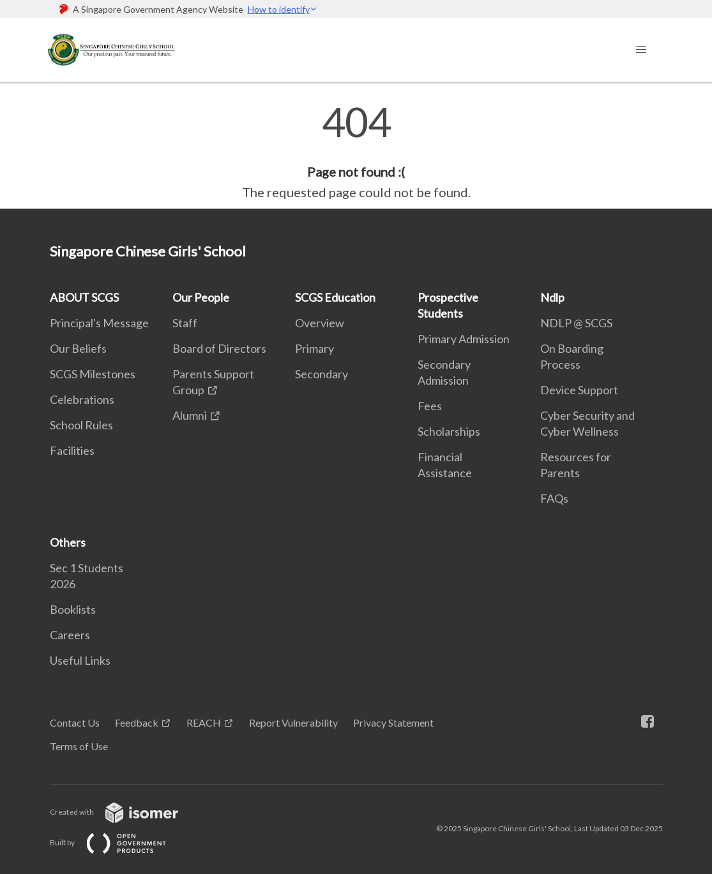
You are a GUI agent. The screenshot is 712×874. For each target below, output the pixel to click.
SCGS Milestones (92, 374)
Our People (200, 297)
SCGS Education (335, 297)
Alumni (189, 415)
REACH (203, 722)
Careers (70, 635)
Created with (124, 812)
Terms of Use (79, 746)
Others (68, 542)
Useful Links (80, 660)
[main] (356, 151)
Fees (430, 406)
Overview (319, 323)
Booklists (73, 609)
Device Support (579, 390)
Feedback (136, 722)
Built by (118, 842)
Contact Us (75, 722)
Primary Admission (464, 339)
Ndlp (552, 297)
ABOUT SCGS (84, 297)
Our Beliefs (78, 348)
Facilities (72, 450)
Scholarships (449, 431)
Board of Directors (219, 348)
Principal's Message (99, 323)
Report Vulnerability (293, 722)
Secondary (321, 374)
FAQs (554, 498)
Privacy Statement (393, 722)
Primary (314, 348)
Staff (184, 323)
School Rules (81, 425)
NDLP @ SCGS (576, 323)
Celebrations (82, 399)
